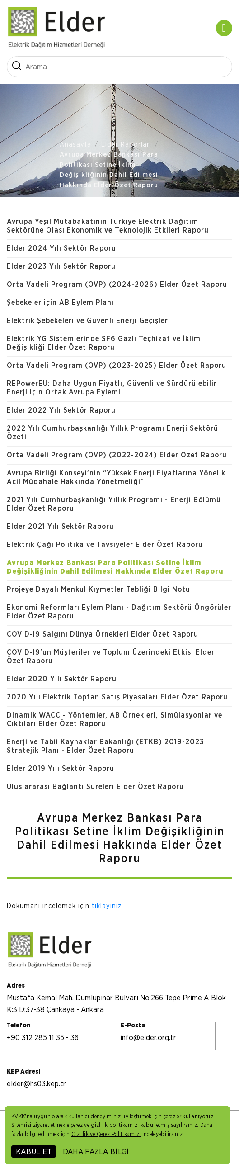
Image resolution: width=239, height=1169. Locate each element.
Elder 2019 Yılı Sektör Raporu (60, 768)
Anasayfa (75, 144)
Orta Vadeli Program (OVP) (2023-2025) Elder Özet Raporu (116, 365)
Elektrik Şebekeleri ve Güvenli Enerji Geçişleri (88, 320)
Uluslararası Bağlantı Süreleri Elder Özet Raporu (95, 786)
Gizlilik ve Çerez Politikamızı (106, 1134)
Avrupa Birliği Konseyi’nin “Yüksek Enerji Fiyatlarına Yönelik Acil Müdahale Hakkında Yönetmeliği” (116, 477)
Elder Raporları (126, 144)
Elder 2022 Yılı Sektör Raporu (61, 410)
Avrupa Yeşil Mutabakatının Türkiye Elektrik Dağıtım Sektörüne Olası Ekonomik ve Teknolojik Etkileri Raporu (108, 226)
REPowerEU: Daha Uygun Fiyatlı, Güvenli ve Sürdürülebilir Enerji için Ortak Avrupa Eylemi (112, 388)
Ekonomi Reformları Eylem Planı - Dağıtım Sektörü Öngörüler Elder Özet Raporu (119, 612)
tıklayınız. (107, 906)
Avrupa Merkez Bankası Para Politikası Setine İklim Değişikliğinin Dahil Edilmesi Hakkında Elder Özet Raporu (109, 170)
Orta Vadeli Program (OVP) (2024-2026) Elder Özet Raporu (117, 284)
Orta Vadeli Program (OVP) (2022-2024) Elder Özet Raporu (117, 455)
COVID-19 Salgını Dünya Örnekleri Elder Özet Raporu (102, 634)
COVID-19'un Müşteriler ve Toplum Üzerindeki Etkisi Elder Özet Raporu (111, 657)
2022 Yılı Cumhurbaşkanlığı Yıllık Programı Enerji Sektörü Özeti (112, 433)
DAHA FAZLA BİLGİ (96, 1151)
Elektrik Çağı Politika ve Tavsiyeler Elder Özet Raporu (105, 544)
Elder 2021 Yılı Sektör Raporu (60, 526)
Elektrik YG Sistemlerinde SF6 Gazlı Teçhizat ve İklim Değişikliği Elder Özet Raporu (104, 343)
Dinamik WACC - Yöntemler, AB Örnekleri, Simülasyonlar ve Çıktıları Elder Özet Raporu (114, 719)
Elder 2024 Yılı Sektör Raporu (61, 248)
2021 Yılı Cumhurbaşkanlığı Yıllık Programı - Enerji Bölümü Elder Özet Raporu (114, 504)
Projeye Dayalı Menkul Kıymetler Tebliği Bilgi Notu (98, 589)
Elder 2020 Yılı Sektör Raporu (62, 679)
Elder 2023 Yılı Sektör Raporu (61, 266)
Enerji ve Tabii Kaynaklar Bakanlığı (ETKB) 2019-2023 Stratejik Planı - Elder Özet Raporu (105, 746)
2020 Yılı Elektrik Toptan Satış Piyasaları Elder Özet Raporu (117, 697)
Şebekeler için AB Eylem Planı (60, 302)
